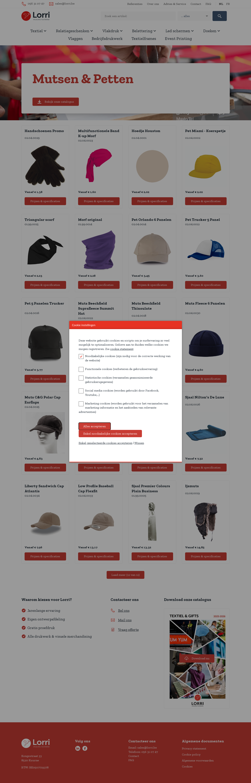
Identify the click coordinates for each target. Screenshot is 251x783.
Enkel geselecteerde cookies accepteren (105, 446)
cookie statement (121, 352)
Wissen (139, 446)
